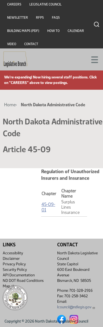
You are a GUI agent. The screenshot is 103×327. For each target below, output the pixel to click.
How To (53, 31)
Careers (14, 4)
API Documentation (19, 275)
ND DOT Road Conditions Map (23, 283)
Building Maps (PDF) (23, 31)
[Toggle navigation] (92, 59)
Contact (31, 44)
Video (11, 44)
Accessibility (13, 253)
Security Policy (15, 269)
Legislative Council (45, 4)
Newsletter (17, 18)
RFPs (40, 18)
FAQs (56, 18)
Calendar (76, 31)
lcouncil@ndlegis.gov (76, 307)
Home (10, 104)
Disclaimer (11, 258)
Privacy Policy (14, 264)
